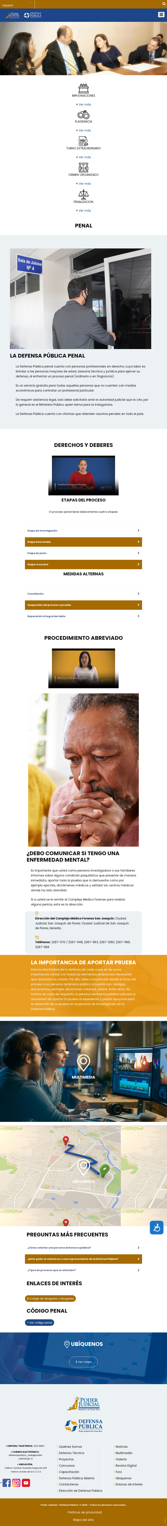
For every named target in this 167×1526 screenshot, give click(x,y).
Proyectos (66, 1456)
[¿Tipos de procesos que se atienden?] (82, 1269)
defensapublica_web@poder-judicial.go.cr (26, 1453)
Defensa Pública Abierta (76, 1475)
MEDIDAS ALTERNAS (83, 574)
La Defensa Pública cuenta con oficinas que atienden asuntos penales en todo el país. (80, 414)
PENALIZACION (83, 202)
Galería (121, 1456)
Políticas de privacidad (85, 1509)
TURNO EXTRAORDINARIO (83, 148)
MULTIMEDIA (83, 1077)
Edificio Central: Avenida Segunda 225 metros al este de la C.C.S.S (26, 1466)
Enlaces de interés (129, 1481)
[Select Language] (19, 5)
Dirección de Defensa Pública (80, 1488)
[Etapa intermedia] (82, 542)
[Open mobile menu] (161, 14)
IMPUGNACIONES (83, 96)
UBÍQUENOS (83, 1181)
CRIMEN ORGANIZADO (83, 175)
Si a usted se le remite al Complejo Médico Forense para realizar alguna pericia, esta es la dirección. (78, 901)
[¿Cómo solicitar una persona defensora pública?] (82, 1246)
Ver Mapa (83, 1188)
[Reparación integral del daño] (82, 616)
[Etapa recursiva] (82, 564)
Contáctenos (68, 1481)
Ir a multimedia (84, 1084)
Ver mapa (83, 1359)
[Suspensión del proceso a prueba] (82, 605)
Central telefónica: (20, 1442)
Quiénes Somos (70, 1444)
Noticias (122, 1444)
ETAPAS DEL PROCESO (84, 500)
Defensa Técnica (71, 1450)
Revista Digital (126, 1462)
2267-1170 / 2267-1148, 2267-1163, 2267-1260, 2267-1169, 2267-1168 (82, 944)
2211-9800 (39, 1442)
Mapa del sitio (83, 1517)
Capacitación (69, 1469)
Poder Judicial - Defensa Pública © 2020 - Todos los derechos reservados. (83, 1501)
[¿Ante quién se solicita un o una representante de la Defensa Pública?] (82, 1257)
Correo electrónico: (25, 1448)
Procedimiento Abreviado (83, 638)
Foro (119, 1469)
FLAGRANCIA (83, 122)
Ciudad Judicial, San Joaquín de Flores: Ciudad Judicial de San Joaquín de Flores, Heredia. (82, 923)
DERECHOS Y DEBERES (83, 445)
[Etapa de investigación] (82, 531)
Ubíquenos (123, 1475)
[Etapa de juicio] (82, 553)
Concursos (67, 1462)
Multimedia (124, 1450)
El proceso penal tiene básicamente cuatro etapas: (83, 512)
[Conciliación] (82, 594)
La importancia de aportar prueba (83, 962)
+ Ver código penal (39, 1320)
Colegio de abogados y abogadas (50, 1297)
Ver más (83, 104)
